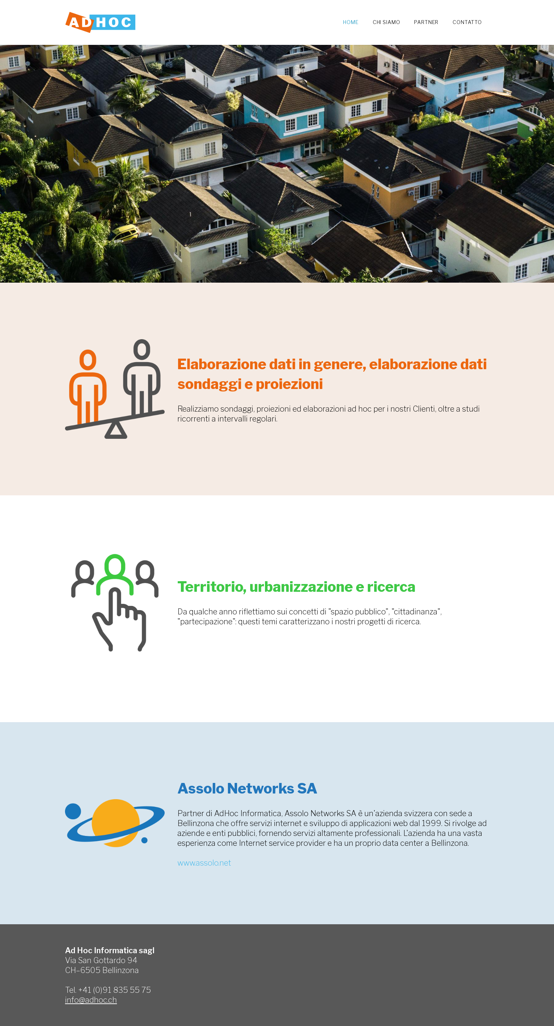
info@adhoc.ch (91, 999)
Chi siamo (386, 22)
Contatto (467, 22)
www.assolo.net (204, 862)
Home (350, 22)
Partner (426, 22)
